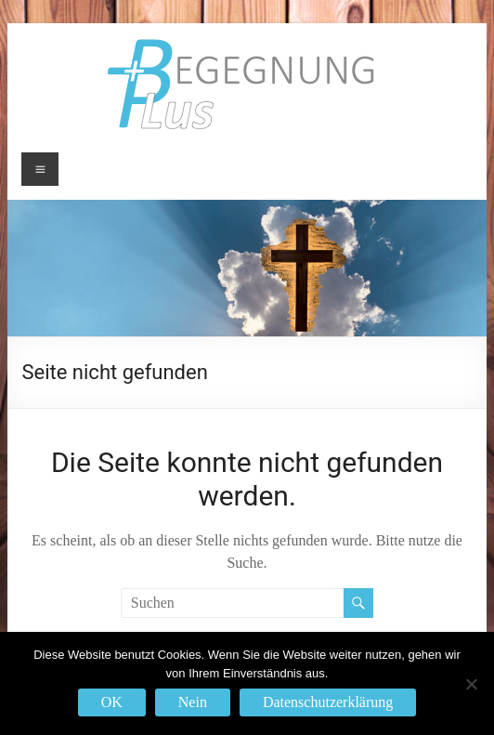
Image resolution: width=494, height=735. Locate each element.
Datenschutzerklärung (328, 702)
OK (112, 702)
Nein (192, 702)
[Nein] (471, 684)
